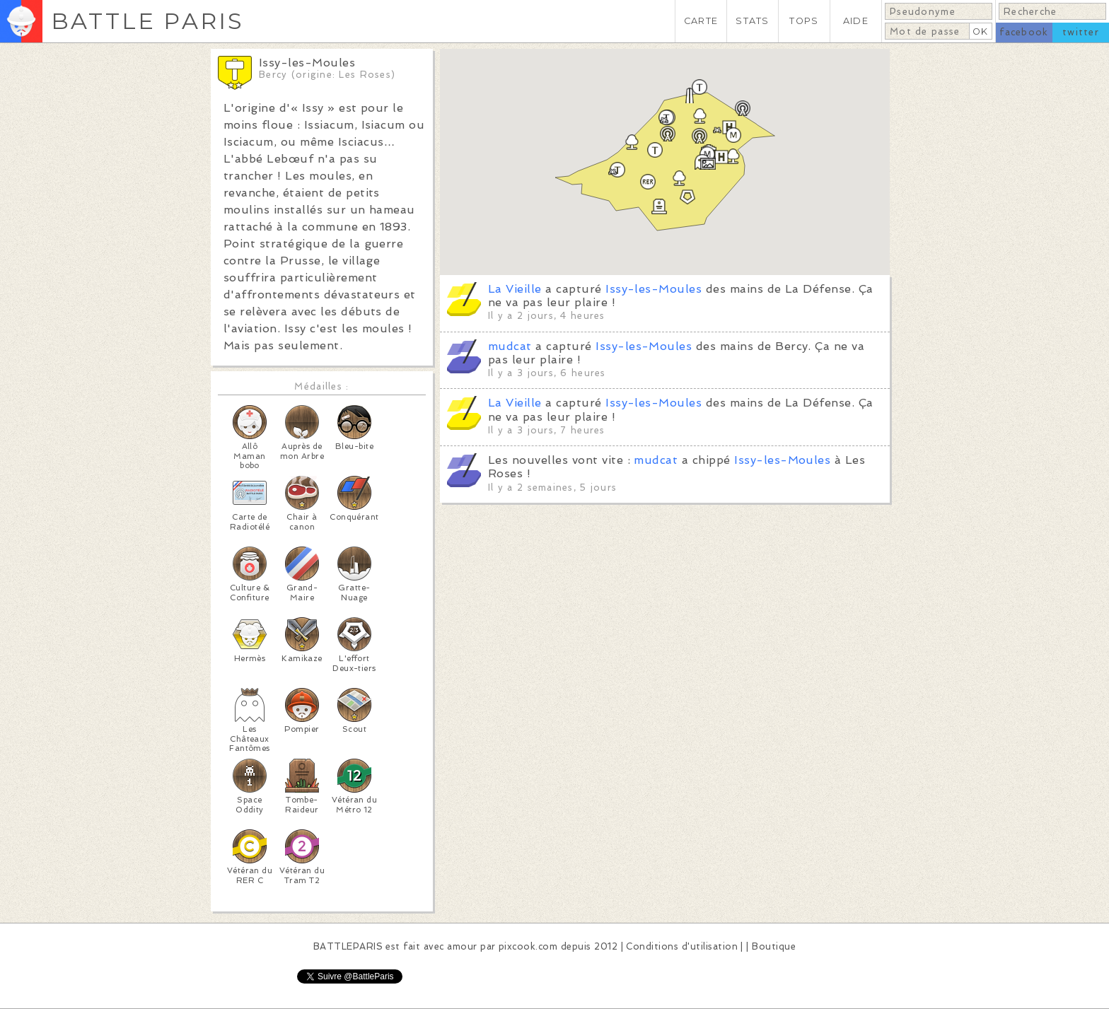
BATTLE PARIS (147, 21)
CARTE (701, 21)
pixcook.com (528, 946)
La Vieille (515, 289)
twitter (1080, 32)
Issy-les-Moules (653, 289)
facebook (1023, 32)
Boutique (774, 946)
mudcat (510, 346)
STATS (752, 21)
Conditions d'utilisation (682, 946)
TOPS (803, 21)
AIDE (856, 21)
